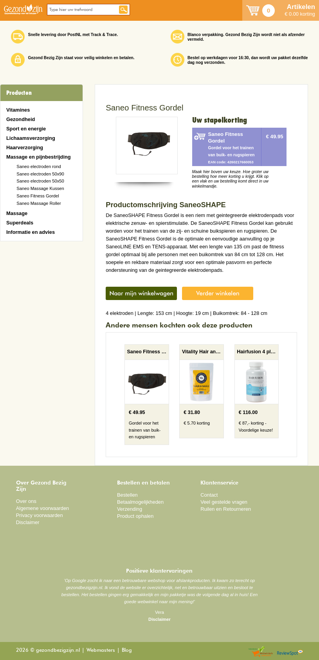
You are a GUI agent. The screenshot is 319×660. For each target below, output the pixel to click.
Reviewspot (290, 652)
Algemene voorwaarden (42, 508)
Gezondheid (20, 119)
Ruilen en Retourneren (225, 509)
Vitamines (18, 110)
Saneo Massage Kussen (40, 188)
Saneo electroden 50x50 (40, 181)
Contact (209, 495)
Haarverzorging (24, 147)
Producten (19, 92)
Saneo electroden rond (38, 166)
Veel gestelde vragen (223, 502)
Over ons (26, 501)
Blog (127, 650)
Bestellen (127, 495)
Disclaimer (28, 522)
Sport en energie (26, 129)
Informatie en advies (30, 232)
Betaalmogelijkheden (140, 502)
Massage (16, 213)
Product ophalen (135, 516)
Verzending (129, 509)
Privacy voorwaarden (39, 515)
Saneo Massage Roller (38, 203)
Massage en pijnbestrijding (38, 157)
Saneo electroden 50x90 (40, 174)
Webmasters (101, 650)
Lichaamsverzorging (30, 138)
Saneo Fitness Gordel (37, 195)
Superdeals (19, 223)
